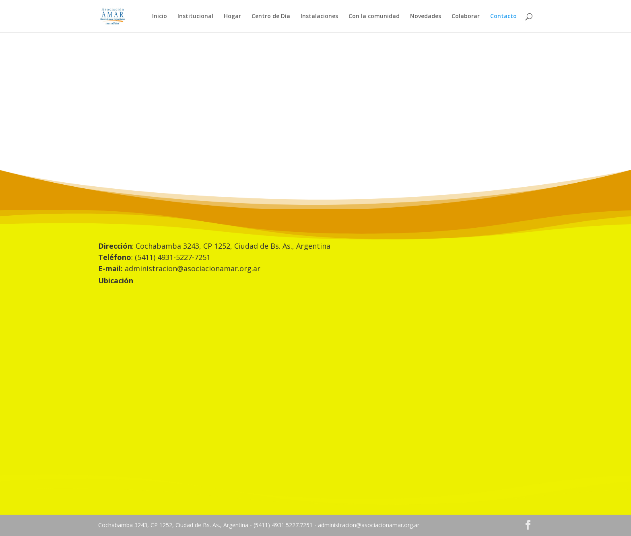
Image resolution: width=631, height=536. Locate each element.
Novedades (425, 16)
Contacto (503, 16)
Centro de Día (271, 16)
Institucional (195, 16)
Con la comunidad (374, 16)
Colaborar (466, 16)
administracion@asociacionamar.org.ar (192, 268)
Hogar (232, 16)
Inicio (159, 16)
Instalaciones (319, 16)
